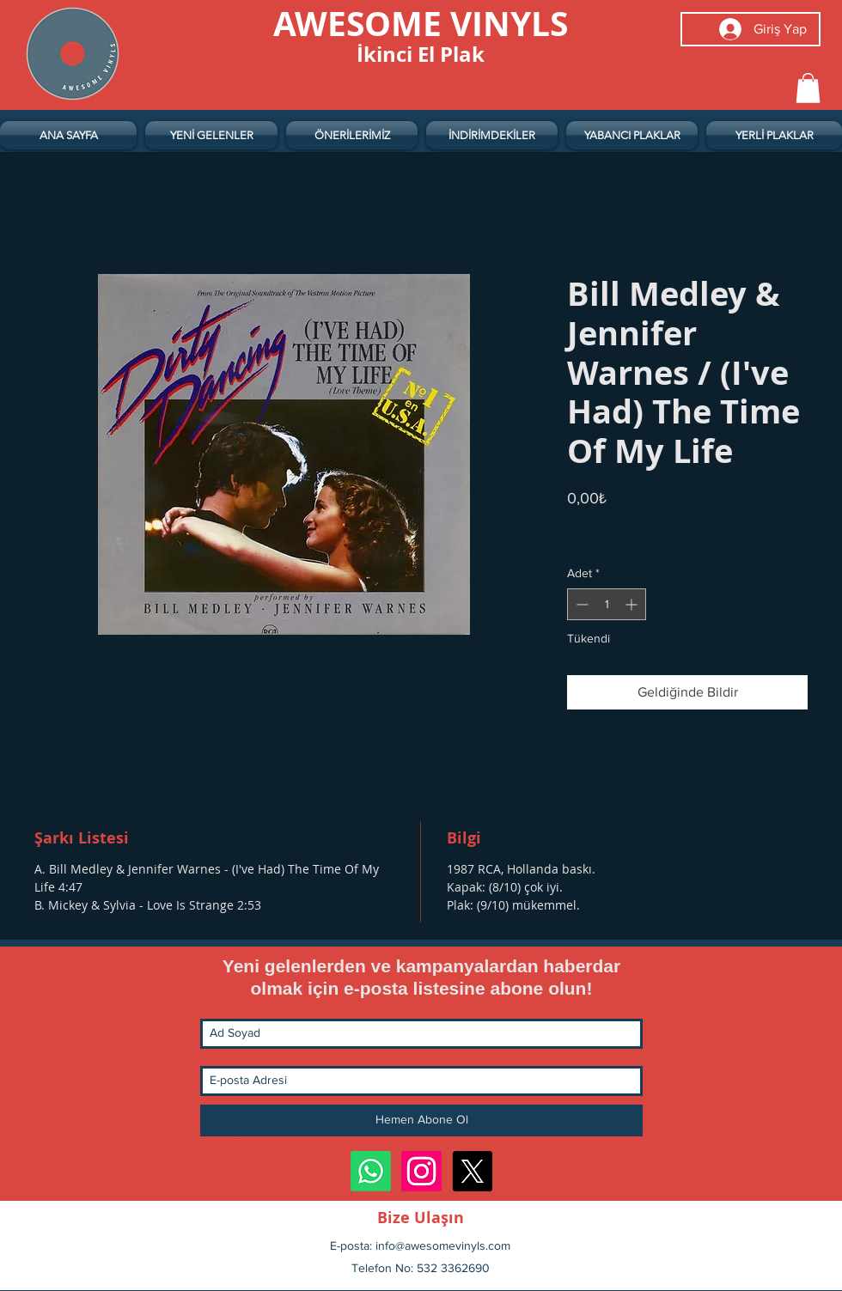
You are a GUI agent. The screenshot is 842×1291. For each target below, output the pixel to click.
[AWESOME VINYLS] (420, 23)
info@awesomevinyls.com (442, 1245)
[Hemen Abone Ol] (421, 1120)
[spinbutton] (606, 604)
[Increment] (633, 604)
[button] (808, 88)
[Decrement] (580, 604)
